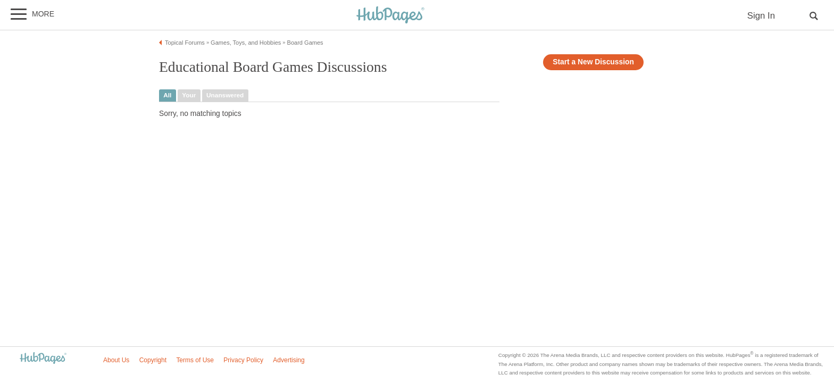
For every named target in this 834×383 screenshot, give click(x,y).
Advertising (288, 360)
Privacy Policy (243, 360)
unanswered (225, 95)
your (189, 95)
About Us (116, 360)
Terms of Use (195, 360)
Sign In (761, 16)
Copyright (152, 360)
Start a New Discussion (593, 62)
